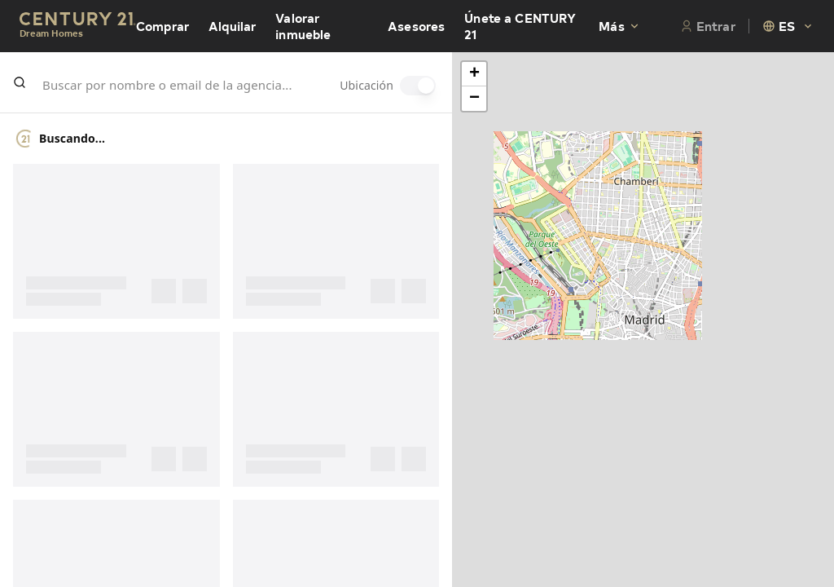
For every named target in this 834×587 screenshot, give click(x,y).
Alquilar (232, 26)
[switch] (418, 85)
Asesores (416, 26)
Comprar (162, 26)
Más (619, 26)
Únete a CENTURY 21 (520, 26)
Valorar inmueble (303, 26)
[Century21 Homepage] (78, 26)
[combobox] (788, 26)
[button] (474, 74)
